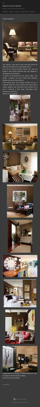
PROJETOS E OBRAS (8, 11)
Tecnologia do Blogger (20, 399)
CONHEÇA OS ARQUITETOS (21, 11)
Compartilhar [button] (6, 384)
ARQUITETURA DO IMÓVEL (12, 6)
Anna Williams (25, 402)
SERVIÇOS (32, 11)
